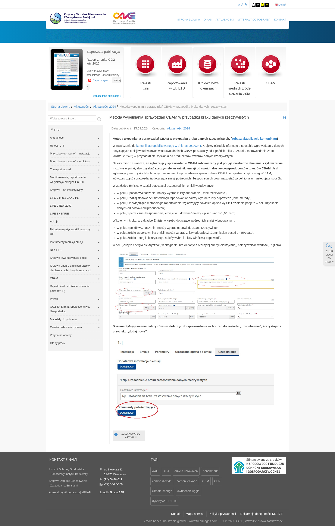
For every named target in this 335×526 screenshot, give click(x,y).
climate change (162, 491)
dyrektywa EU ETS (164, 501)
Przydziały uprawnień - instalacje (70, 153)
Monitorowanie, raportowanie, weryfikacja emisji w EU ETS (68, 180)
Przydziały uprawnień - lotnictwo (70, 161)
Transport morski (60, 169)
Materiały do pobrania (254, 19)
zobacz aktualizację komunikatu (254, 138)
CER (217, 481)
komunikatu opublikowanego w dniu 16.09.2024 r (168, 145)
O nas (208, 19)
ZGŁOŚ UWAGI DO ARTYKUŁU (127, 435)
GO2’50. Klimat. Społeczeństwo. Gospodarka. (70, 309)
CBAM (271, 69)
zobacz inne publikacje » (107, 95)
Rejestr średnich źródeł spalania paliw (240, 75)
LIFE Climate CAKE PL (64, 197)
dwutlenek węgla (188, 491)
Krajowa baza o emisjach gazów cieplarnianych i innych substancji (70, 268)
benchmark (210, 471)
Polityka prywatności (222, 514)
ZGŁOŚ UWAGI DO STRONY (329, 253)
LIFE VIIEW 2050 (60, 205)
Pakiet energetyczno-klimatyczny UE (70, 232)
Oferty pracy (57, 343)
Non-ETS (55, 249)
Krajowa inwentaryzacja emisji (68, 257)
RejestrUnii (145, 72)
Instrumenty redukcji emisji (66, 242)
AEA (166, 471)
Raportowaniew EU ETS (177, 72)
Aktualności (225, 19)
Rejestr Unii (57, 145)
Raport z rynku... (102, 80)
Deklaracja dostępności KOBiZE (261, 514)
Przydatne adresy (61, 335)
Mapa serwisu (195, 514)
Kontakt (280, 19)
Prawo (54, 298)
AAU (155, 471)
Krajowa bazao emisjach (208, 72)
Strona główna (188, 19)
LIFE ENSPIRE (59, 213)
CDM (205, 481)
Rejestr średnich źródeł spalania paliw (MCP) (70, 288)
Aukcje (54, 221)
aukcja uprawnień (186, 471)
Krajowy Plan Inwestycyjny (66, 189)
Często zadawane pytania (66, 327)
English (282, 4)
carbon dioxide (162, 481)
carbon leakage (187, 481)
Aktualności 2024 (104, 106)
